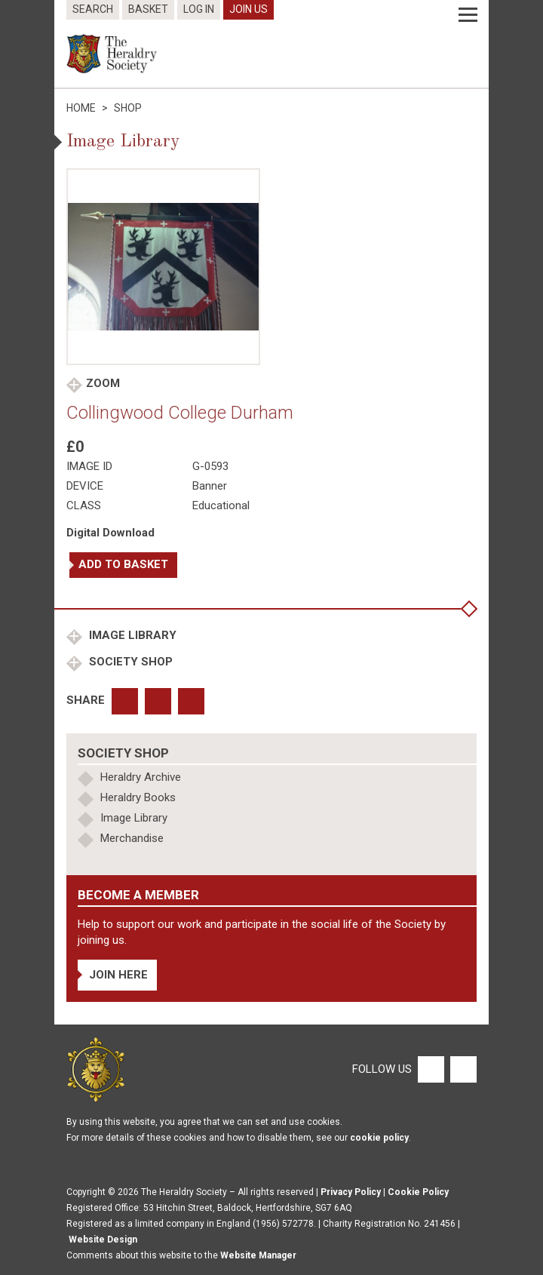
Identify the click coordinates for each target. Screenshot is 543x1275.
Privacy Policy (351, 1192)
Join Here (118, 975)
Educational (221, 505)
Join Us (248, 9)
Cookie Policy (418, 1192)
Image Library (131, 635)
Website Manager (258, 1255)
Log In (198, 9)
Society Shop (129, 661)
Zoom (103, 383)
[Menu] (468, 15)
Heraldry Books (138, 797)
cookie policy (379, 1137)
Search (92, 9)
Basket (148, 9)
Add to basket (123, 564)
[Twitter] (461, 1069)
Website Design (103, 1239)
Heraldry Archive (140, 777)
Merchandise (132, 838)
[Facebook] (430, 1069)
